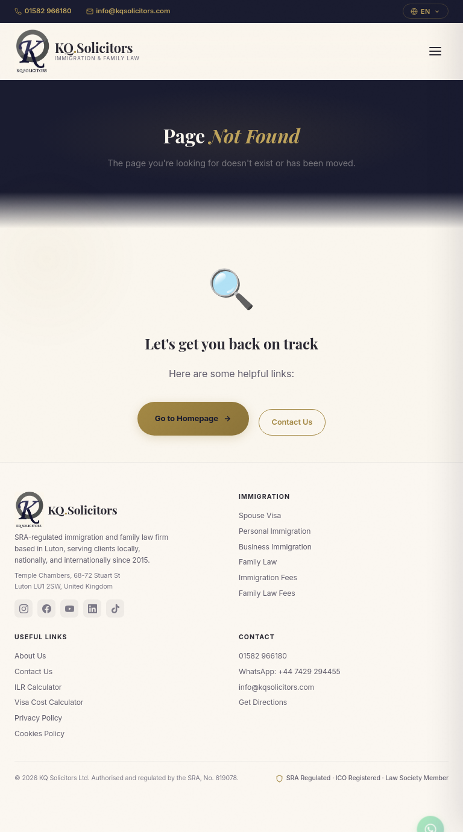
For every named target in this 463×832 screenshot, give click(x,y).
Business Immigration (275, 546)
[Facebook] (46, 608)
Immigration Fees (268, 577)
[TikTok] (115, 608)
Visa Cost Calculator (48, 702)
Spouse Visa (260, 515)
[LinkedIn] (92, 608)
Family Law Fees (267, 593)
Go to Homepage (193, 418)
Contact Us (292, 422)
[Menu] (435, 51)
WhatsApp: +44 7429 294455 (290, 671)
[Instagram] (23, 608)
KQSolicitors (66, 510)
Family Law (258, 561)
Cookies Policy (39, 733)
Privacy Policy (38, 717)
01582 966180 (43, 11)
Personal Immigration (274, 531)
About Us (30, 655)
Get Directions (263, 702)
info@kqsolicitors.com (128, 11)
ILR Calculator (37, 687)
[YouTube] (69, 608)
